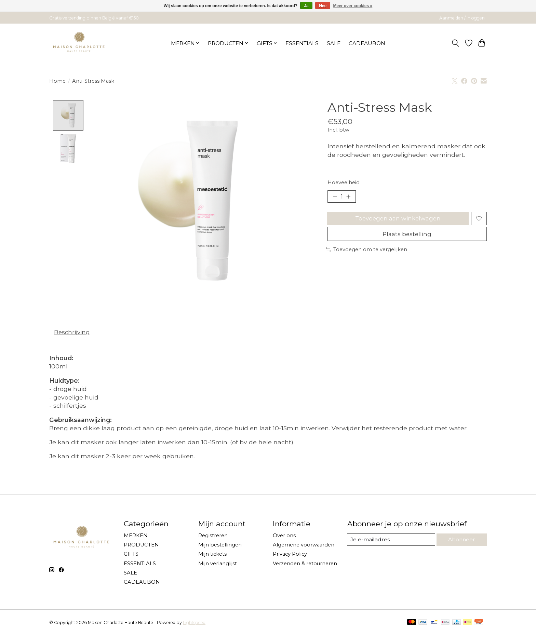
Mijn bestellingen (220, 546)
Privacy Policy (290, 556)
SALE (333, 43)
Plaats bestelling (407, 238)
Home (57, 81)
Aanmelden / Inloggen (462, 18)
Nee (322, 5)
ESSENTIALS (302, 43)
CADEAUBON (367, 43)
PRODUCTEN (141, 546)
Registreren (213, 537)
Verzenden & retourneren (305, 565)
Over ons (284, 537)
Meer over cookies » (353, 5)
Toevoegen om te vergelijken (366, 255)
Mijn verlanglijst (217, 565)
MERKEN (136, 537)
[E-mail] (390, 541)
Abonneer (461, 541)
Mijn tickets (212, 556)
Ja (306, 5)
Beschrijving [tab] (73, 333)
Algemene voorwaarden (303, 546)
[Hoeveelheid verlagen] (335, 197)
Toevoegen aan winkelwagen (397, 220)
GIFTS (131, 556)
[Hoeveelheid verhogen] (350, 197)
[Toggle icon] (455, 43)
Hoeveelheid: (344, 182)
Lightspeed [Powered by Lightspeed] (194, 624)
